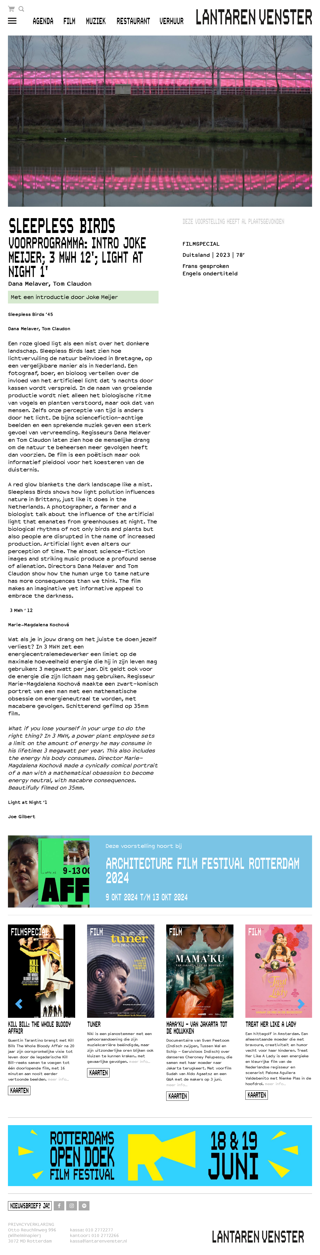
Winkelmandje (11, 9)
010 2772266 (105, 1235)
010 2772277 (99, 1230)
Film (69, 21)
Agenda (43, 21)
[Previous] (19, 1003)
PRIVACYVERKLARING (31, 1224)
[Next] (300, 1003)
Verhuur (171, 21)
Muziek (96, 21)
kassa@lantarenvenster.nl (98, 1241)
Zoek (21, 9)
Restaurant (133, 21)
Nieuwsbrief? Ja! (29, 1206)
